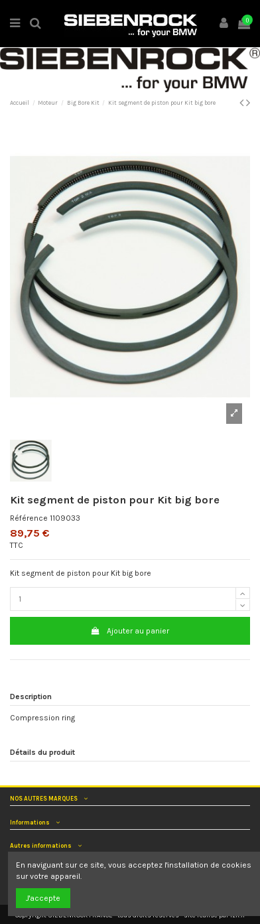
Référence (29, 518)
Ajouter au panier (130, 630)
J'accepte (43, 898)
